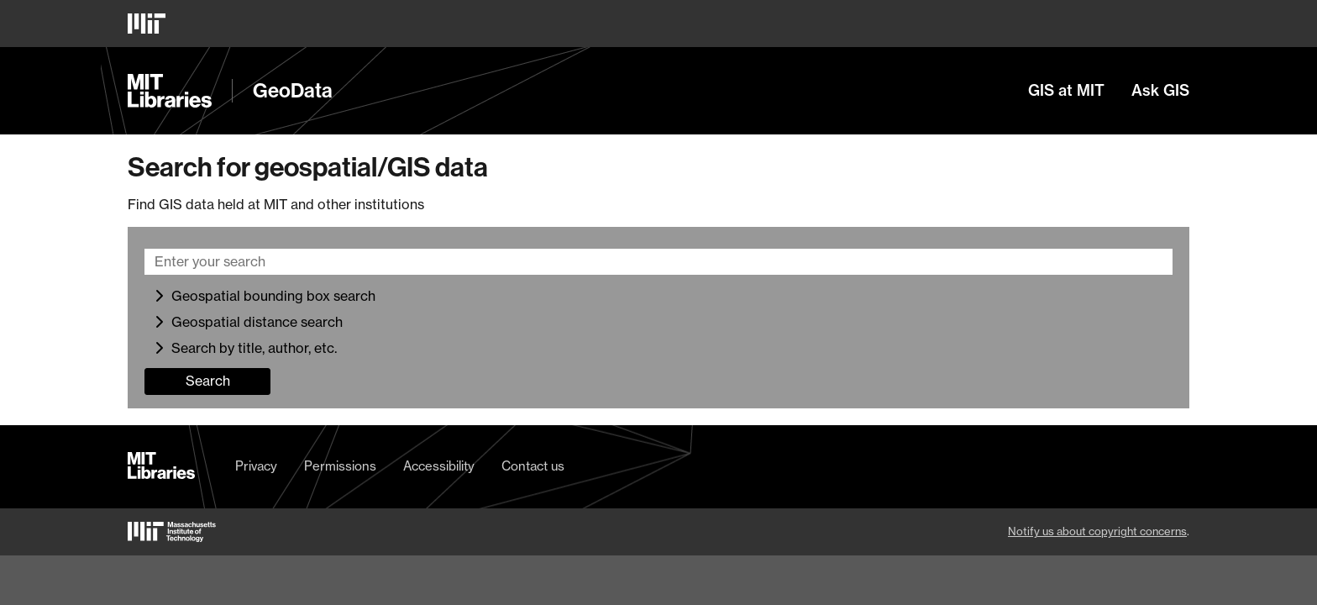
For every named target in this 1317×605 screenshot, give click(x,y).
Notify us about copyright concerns (1097, 531)
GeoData (293, 91)
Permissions (340, 466)
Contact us (532, 466)
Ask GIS (1160, 91)
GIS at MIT (1066, 91)
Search (208, 380)
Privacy (256, 466)
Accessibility (439, 466)
